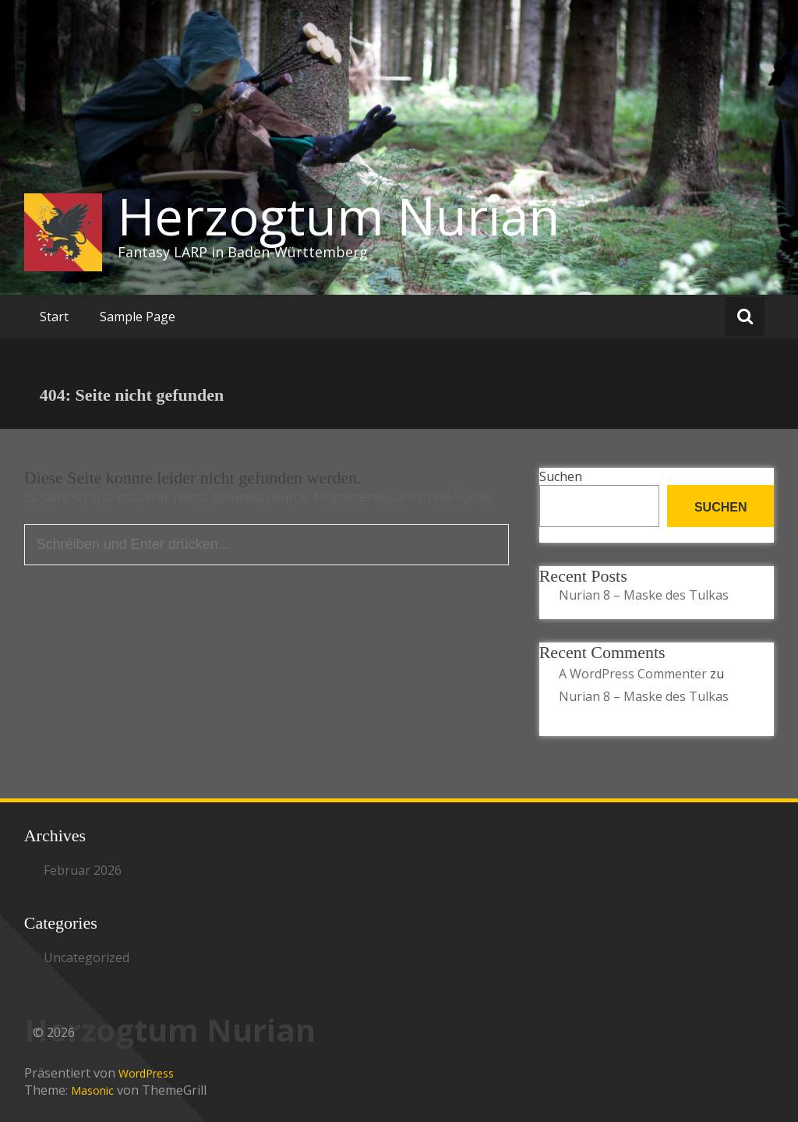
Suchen (560, 476)
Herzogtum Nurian (339, 216)
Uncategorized (86, 957)
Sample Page (137, 316)
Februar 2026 (83, 870)
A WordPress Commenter (633, 673)
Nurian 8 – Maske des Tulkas (644, 594)
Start (54, 316)
